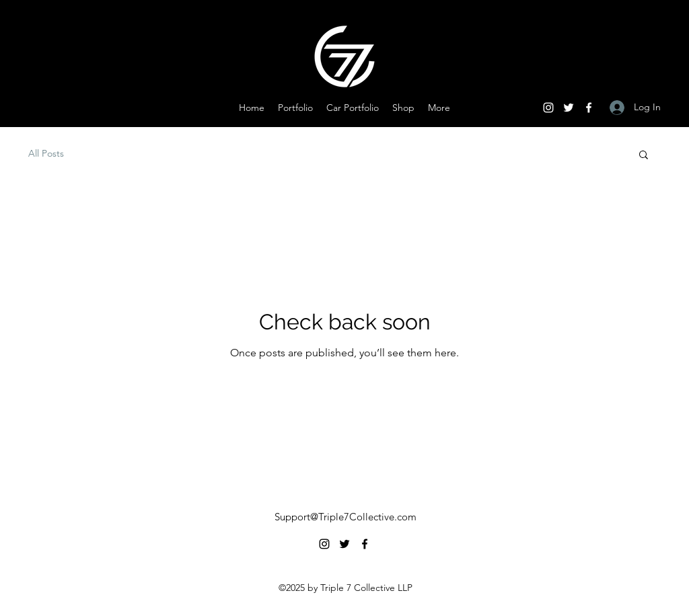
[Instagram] (548, 107)
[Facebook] (588, 107)
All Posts (46, 153)
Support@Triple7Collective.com (345, 516)
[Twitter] (568, 107)
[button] (643, 156)
